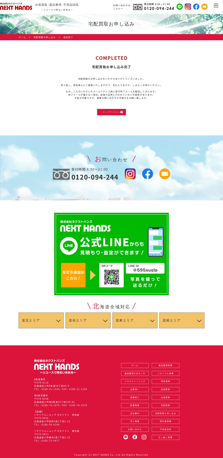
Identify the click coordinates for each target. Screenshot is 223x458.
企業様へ (135, 389)
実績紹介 (135, 397)
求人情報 (135, 421)
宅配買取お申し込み (165, 413)
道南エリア (172, 320)
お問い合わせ (135, 429)
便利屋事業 (165, 421)
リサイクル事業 (165, 373)
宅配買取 (165, 405)
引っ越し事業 (166, 437)
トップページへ (113, 112)
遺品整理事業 (166, 365)
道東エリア (125, 320)
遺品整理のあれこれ (135, 373)
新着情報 (135, 405)
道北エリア (31, 320)
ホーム (134, 365)
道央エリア (78, 320)
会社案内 (135, 413)
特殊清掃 (165, 381)
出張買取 (165, 397)
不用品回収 (165, 429)
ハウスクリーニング (135, 381)
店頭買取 (165, 389)
